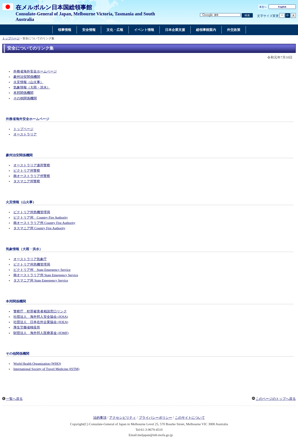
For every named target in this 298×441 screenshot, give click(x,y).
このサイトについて (190, 417)
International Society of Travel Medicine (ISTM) (46, 369)
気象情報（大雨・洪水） (31, 87)
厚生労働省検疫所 (26, 327)
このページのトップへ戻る (276, 399)
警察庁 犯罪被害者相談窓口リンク (40, 311)
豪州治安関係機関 (26, 77)
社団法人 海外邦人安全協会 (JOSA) (40, 316)
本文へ (263, 7)
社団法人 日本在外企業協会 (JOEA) (40, 322)
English (282, 6)
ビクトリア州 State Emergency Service (42, 270)
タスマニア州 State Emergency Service (40, 280)
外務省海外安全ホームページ (35, 71)
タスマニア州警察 (26, 181)
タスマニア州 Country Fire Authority (39, 228)
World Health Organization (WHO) (37, 363)
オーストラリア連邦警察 (31, 165)
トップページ (11, 38)
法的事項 (99, 417)
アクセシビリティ (122, 417)
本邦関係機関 (23, 93)
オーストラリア (25, 134)
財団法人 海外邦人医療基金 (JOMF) (40, 333)
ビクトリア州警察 (26, 170)
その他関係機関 (25, 98)
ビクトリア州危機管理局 (31, 212)
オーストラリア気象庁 (30, 259)
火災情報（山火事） (28, 82)
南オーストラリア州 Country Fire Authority (44, 223)
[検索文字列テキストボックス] (220, 15)
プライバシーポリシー (155, 417)
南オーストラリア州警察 (31, 176)
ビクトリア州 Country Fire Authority (40, 217)
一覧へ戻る (14, 399)
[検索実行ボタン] (247, 15)
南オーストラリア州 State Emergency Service (45, 275)
